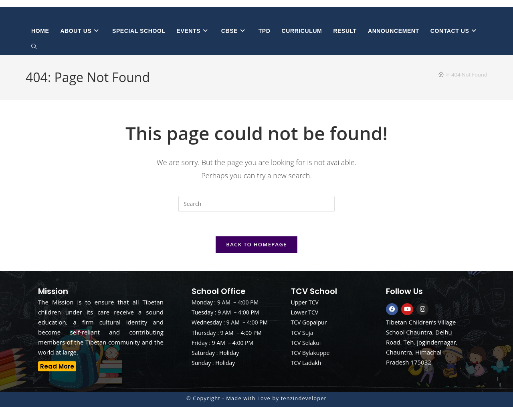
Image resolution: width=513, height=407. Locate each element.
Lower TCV (305, 312)
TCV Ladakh (306, 363)
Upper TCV (305, 302)
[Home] (441, 74)
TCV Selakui (306, 343)
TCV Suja (302, 332)
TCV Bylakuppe (310, 353)
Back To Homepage (256, 244)
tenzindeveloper (304, 398)
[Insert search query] (256, 204)
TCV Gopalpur (309, 322)
